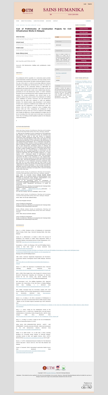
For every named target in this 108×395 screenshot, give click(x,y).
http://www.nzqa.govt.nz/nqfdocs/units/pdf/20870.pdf (28, 329)
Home (17, 20)
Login (85, 4)
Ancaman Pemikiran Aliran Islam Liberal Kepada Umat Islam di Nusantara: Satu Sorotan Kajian (83, 115)
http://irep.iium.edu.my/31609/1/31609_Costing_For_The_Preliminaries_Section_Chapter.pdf (37, 316)
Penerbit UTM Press (51, 373)
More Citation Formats (62, 63)
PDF (58, 37)
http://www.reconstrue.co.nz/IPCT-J (24, 278)
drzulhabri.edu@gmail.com (25, 190)
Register (90, 4)
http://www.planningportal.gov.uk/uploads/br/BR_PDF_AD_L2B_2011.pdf (32, 286)
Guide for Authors (39, 20)
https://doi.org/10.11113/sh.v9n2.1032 (27, 61)
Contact (55, 20)
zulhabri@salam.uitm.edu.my (35, 188)
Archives (48, 20)
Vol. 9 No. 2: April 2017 (30, 25)
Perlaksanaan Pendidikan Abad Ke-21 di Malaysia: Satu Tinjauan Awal (83, 81)
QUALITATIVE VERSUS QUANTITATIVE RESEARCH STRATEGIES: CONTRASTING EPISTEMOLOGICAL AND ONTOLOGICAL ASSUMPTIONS (83, 97)
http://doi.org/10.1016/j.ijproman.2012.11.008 (32, 242)
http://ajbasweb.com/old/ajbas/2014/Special (33, 337)
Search (88, 20)
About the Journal (26, 20)
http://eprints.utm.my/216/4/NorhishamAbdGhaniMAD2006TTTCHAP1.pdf (33, 270)
